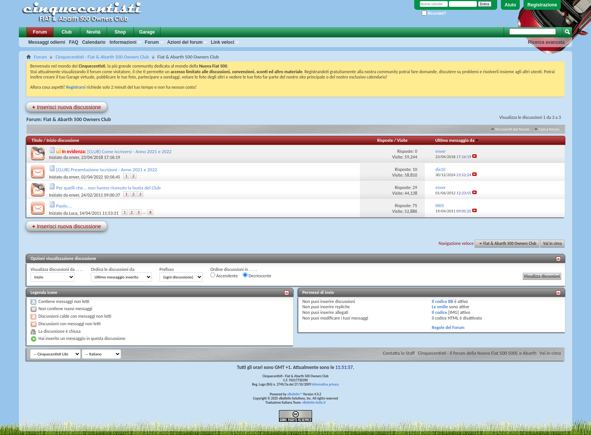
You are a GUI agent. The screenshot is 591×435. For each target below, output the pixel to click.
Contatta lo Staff (399, 353)
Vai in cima (552, 243)
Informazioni (123, 42)
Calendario (94, 42)
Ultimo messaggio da (457, 140)
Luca (73, 213)
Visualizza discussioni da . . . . (57, 269)
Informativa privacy (325, 384)
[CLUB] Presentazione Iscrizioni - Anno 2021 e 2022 (106, 169)
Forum (40, 32)
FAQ (73, 42)
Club (67, 32)
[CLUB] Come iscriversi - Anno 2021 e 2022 (129, 151)
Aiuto (510, 5)
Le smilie (440, 306)
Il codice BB (442, 301)
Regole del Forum (448, 327)
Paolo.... (64, 206)
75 (415, 205)
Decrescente (257, 275)
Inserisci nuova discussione (66, 107)
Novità (94, 32)
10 (415, 169)
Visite (402, 140)
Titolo (37, 140)
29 (415, 187)
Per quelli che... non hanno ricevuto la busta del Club (108, 188)
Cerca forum (549, 129)
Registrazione (542, 5)
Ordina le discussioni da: (113, 269)
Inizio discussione (62, 140)
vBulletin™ (294, 394)
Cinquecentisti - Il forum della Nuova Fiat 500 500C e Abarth (477, 353)
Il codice (439, 312)
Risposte (385, 140)
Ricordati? (434, 13)
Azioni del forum (184, 42)
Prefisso (166, 269)
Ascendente (224, 275)
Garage (147, 32)
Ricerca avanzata (546, 42)
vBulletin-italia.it (314, 402)
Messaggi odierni (46, 42)
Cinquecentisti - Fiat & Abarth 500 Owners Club (102, 57)
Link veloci (222, 42)
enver (74, 157)
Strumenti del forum (512, 129)
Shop (120, 32)
